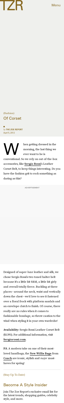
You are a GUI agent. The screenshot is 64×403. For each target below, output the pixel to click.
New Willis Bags (40, 353)
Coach (7, 358)
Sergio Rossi (32, 164)
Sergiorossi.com (14, 339)
